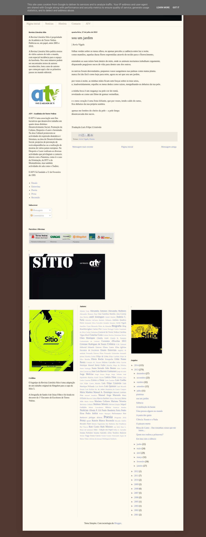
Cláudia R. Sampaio (118, 338)
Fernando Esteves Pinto (94, 353)
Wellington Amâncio (109, 439)
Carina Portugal (107, 329)
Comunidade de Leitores (90, 341)
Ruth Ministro (106, 427)
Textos (82, 436)
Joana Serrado (98, 368)
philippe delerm (95, 417)
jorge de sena (121, 371)
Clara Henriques (87, 338)
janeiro (140, 466)
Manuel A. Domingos (103, 392)
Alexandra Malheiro (117, 311)
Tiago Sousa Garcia (93, 436)
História (63, 23)
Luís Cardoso (110, 380)
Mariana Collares (102, 401)
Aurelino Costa (85, 326)
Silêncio (139, 403)
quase (89, 421)
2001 (136, 515)
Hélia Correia (121, 362)
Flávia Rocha (97, 359)
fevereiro (141, 461)
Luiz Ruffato (89, 389)
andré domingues (96, 317)
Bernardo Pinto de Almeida (101, 326)
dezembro (141, 373)
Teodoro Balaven (119, 433)
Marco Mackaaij (115, 398)
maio (139, 448)
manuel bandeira (91, 395)
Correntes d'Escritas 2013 (113, 341)
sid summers (88, 430)
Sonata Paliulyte (86, 433)
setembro (141, 386)
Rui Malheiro (110, 424)
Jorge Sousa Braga (102, 374)
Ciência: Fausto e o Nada (147, 419)
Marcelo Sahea (91, 398)
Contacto (76, 23)
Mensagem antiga (168, 147)
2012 (136, 471)
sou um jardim (142, 398)
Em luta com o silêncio (146, 439)
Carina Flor (97, 329)
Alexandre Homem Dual (88, 314)
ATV (88, 23)
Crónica (111, 344)
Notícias (49, 23)
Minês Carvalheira (96, 407)
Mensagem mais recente (82, 147)
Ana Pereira (84, 317)
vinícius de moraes (95, 439)
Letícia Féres (110, 377)
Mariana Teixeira (118, 401)
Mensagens (37, 210)
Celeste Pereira (108, 335)
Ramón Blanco (98, 420)
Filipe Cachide (114, 356)
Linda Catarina (85, 380)
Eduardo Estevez (95, 347)
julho (139, 391)
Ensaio (34, 183)
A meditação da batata (145, 407)
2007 (136, 493)
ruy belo (117, 427)
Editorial (83, 347)
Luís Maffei (99, 386)
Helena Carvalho (109, 362)
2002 (136, 510)
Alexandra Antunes (98, 311)
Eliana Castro (108, 347)
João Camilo (121, 368)
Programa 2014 (120, 417)
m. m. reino (100, 389)
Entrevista (36, 187)
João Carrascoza (85, 371)
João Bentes (110, 368)
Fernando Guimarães (111, 353)
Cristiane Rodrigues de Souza (93, 344)
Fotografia (109, 359)
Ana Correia (121, 314)
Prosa (34, 194)
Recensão (36, 197)
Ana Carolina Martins (107, 314)
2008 (136, 489)
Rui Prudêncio (121, 424)
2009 (136, 484)
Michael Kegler (114, 404)
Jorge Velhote (116, 374)
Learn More (163, 7)
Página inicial (33, 23)
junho (139, 444)
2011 (136, 475)
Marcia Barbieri (103, 398)
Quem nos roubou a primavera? (149, 434)
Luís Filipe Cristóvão (111, 383)
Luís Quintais (110, 386)
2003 (136, 506)
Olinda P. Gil (95, 410)
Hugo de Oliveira (119, 365)
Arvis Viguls (84, 139)
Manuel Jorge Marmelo (110, 395)
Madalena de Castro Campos (115, 389)
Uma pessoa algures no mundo (149, 411)
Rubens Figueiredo (98, 424)
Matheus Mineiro (100, 404)
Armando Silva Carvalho (94, 323)
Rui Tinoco (84, 427)
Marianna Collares (86, 404)
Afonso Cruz (84, 311)
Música (108, 407)
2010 (136, 480)
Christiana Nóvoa (120, 335)
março (140, 457)
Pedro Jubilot (92, 413)
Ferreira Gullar (90, 356)
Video (86, 439)
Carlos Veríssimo (92, 332)
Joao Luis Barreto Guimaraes (104, 371)
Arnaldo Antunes (109, 323)
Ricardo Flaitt (85, 424)
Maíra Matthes (86, 392)
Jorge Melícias (87, 374)
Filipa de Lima (102, 356)
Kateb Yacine (99, 377)
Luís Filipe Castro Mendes (90, 383)
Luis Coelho (120, 380)
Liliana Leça (121, 377)
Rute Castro (94, 427)
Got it (176, 7)
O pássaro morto (143, 424)
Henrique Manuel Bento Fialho (93, 365)
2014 (136, 365)
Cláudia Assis (103, 338)
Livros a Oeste (97, 380)
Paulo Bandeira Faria (111, 410)
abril (139, 453)
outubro (140, 382)
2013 (136, 369)
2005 (136, 502)
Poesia (92, 139)
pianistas (140, 394)
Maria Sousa (89, 401)
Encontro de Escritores (89, 350)
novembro (141, 378)
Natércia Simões (119, 407)
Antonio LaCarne (91, 320)
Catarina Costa (96, 335)
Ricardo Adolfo (120, 421)
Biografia (116, 325)
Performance (117, 413)
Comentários (37, 215)
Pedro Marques (105, 413)
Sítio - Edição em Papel (103, 430)
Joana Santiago (85, 368)
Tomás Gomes (106, 436)
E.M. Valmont (121, 344)
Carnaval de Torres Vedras (108, 332)
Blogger (117, 523)
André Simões (110, 317)
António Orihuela (105, 320)
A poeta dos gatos (143, 415)
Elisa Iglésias (120, 347)
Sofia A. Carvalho (119, 430)
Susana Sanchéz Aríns (103, 433)
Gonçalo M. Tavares (93, 362)
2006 (136, 497)
